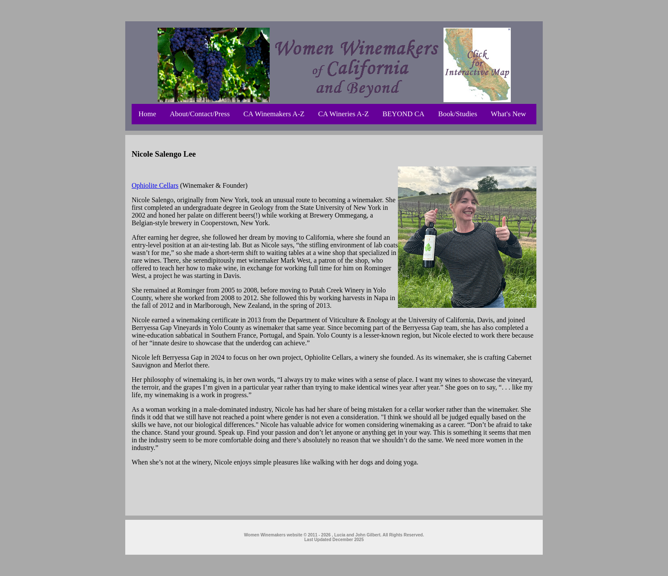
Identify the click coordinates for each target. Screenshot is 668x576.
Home (147, 114)
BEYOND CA (404, 114)
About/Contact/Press (200, 114)
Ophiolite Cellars (155, 185)
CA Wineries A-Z (343, 114)
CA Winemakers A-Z (273, 114)
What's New (508, 114)
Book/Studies (457, 114)
